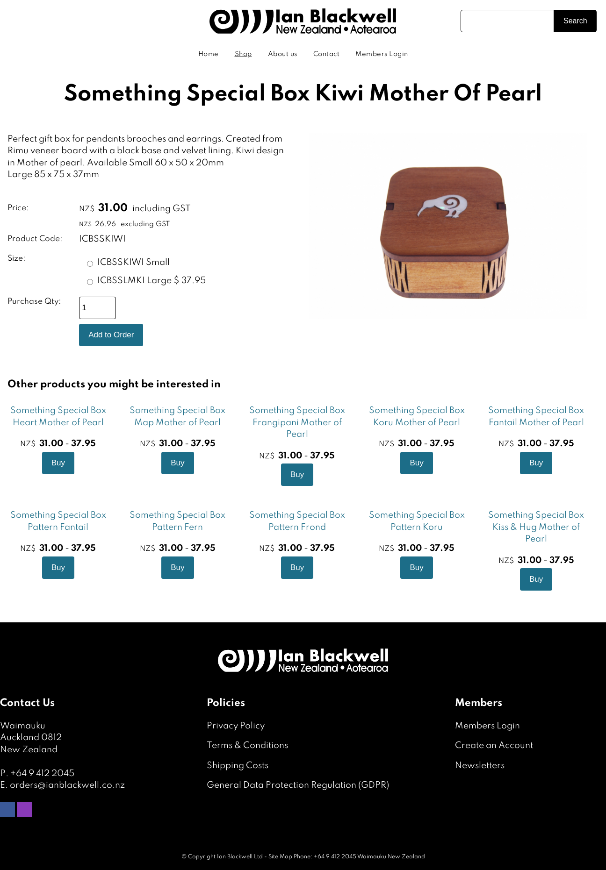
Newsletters (480, 765)
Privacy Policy (236, 725)
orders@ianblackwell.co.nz (67, 785)
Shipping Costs (237, 765)
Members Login (381, 54)
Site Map (280, 857)
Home (208, 54)
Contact (326, 54)
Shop (243, 54)
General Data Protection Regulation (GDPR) (298, 785)
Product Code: (35, 239)
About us (282, 54)
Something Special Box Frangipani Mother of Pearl (297, 422)
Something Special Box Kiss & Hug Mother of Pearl (536, 527)
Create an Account (494, 745)
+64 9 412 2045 (42, 773)
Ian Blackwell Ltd (240, 857)
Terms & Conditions (247, 745)
